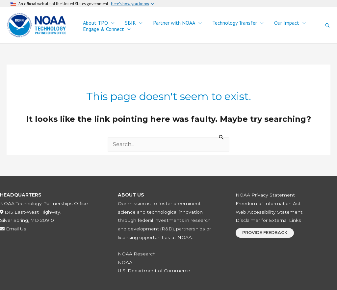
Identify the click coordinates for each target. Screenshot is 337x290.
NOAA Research (137, 253)
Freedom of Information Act (268, 203)
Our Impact (286, 23)
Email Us (13, 228)
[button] (327, 25)
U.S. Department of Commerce (154, 270)
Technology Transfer (234, 23)
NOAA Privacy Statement (265, 195)
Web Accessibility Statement (269, 212)
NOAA (125, 262)
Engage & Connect (103, 29)
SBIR (130, 23)
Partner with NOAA (174, 23)
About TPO (95, 23)
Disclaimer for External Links (268, 220)
